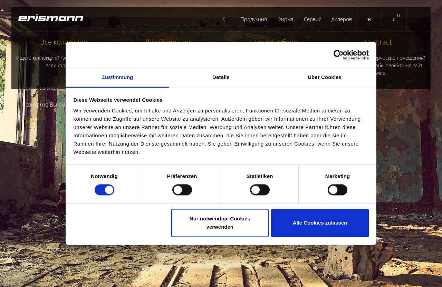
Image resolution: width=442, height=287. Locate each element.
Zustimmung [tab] (117, 77)
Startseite (226, 19)
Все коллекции (64, 53)
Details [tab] (221, 77)
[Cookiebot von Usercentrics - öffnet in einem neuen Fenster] (338, 55)
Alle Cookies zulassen (320, 223)
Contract (378, 57)
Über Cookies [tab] (325, 77)
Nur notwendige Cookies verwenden (220, 223)
